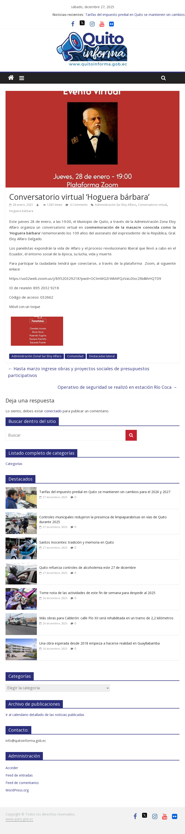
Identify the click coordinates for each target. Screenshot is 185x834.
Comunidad (75, 356)
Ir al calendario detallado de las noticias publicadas (45, 714)
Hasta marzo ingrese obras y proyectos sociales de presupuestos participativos (78, 372)
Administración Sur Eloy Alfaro (115, 205)
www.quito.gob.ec (19, 819)
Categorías (14, 463)
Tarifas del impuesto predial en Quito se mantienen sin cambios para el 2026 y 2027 (104, 491)
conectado (53, 410)
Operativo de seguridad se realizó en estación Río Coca (117, 387)
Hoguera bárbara (21, 211)
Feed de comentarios (22, 782)
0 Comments (76, 205)
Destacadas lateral (102, 356)
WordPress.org (17, 790)
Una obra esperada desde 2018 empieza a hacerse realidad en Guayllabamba (99, 643)
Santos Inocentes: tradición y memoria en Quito (76, 542)
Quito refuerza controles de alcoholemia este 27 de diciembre (87, 567)
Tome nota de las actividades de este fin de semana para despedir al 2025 (97, 592)
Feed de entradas (19, 775)
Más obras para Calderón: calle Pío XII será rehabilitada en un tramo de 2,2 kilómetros (106, 618)
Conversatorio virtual (152, 205)
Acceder (12, 767)
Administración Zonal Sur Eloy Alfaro (36, 356)
